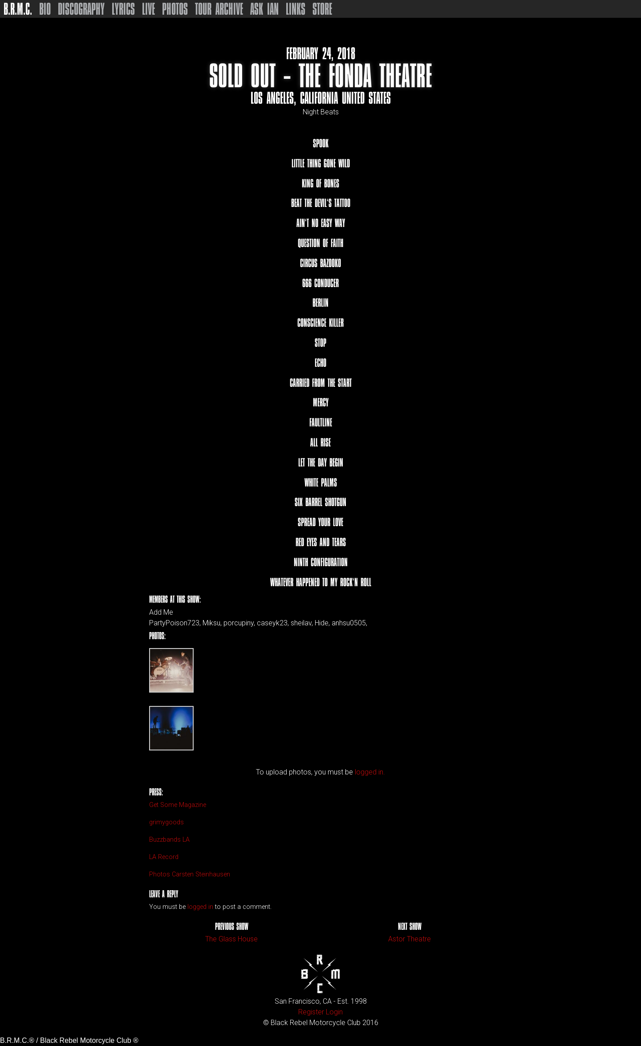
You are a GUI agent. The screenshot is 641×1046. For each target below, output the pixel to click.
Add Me (161, 612)
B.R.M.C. (18, 9)
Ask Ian (264, 9)
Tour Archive (219, 9)
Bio (45, 9)
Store (322, 9)
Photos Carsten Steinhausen (189, 874)
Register (311, 1012)
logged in (200, 907)
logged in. (370, 772)
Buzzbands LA (169, 839)
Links (295, 9)
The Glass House (231, 939)
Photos (175, 9)
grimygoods (166, 822)
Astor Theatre (409, 939)
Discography (81, 9)
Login (334, 1012)
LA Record (164, 857)
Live (148, 9)
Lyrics (123, 9)
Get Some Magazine (177, 805)
